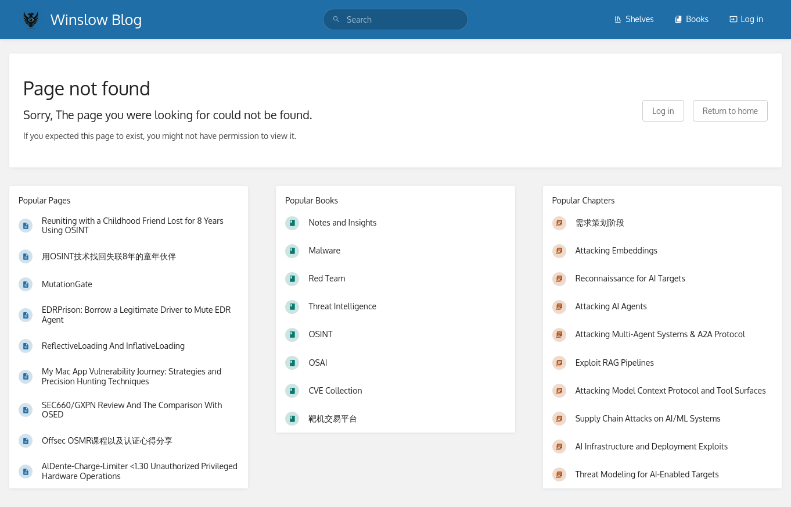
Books (691, 19)
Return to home (730, 111)
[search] (395, 19)
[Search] (336, 19)
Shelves (634, 19)
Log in (746, 19)
